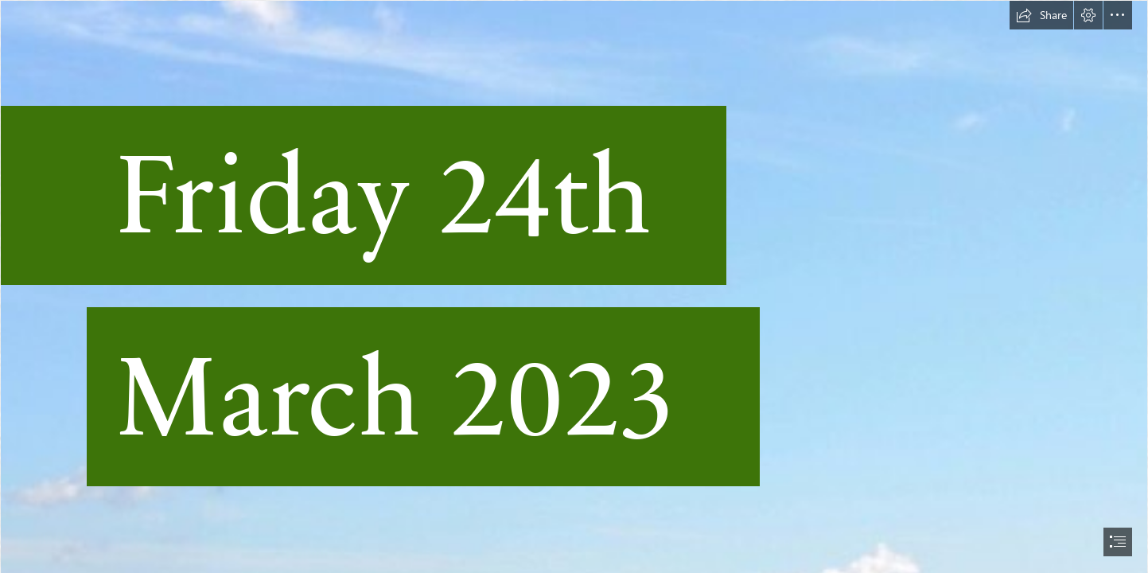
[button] (1041, 15)
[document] (574, 286)
